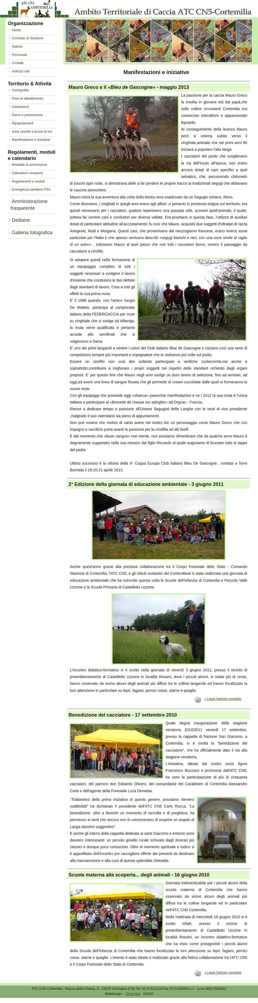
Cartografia (20, 90)
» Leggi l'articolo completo (222, 699)
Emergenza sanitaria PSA (31, 189)
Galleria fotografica (32, 232)
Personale (19, 55)
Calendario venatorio (27, 173)
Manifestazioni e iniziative (31, 140)
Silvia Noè (133, 994)
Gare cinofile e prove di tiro (32, 132)
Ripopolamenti (23, 123)
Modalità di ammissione (29, 165)
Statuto (17, 46)
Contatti (17, 63)
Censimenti (20, 107)
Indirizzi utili (20, 71)
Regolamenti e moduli (28, 181)
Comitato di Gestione (28, 38)
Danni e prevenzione (27, 115)
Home (16, 30)
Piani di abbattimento (28, 98)
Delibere (21, 220)
